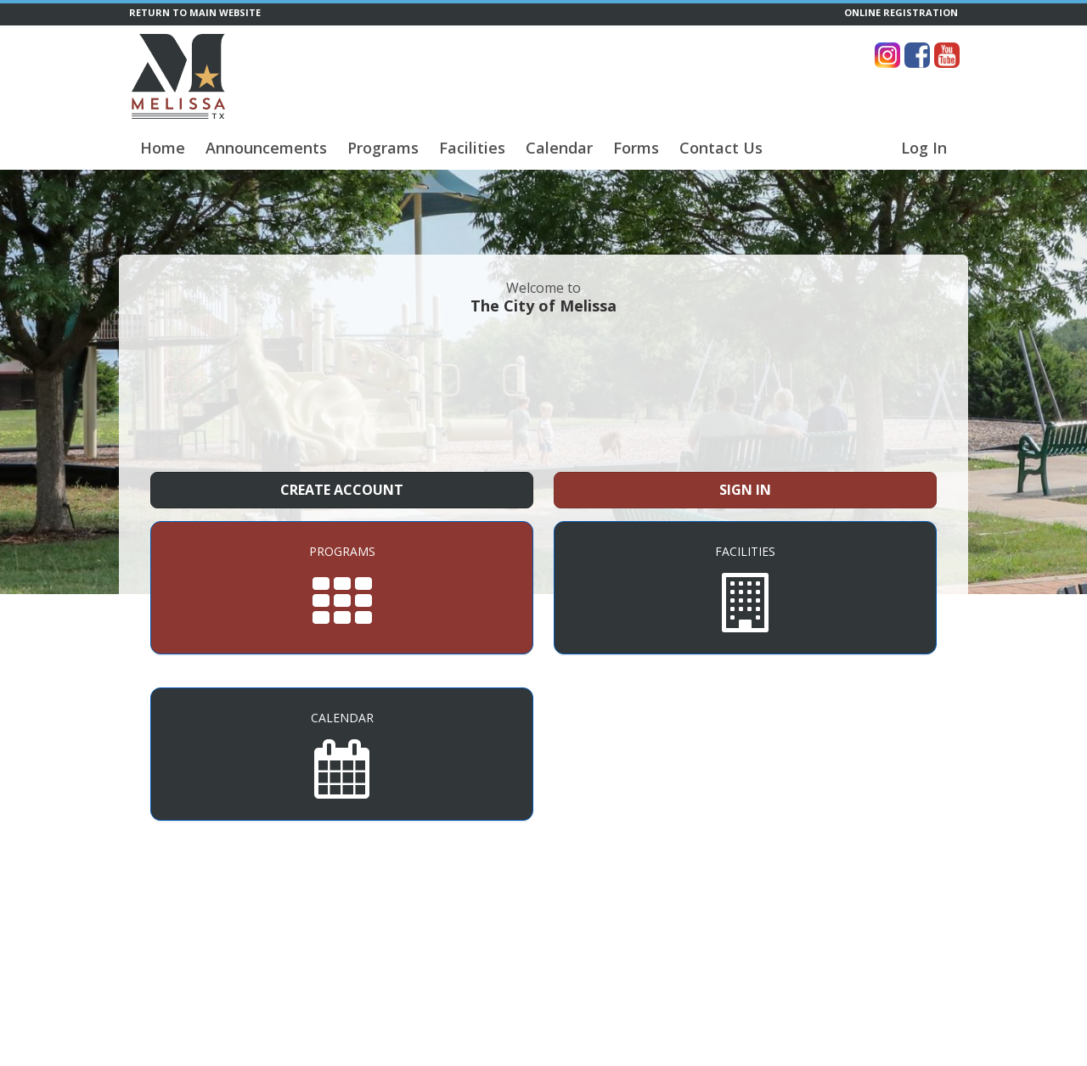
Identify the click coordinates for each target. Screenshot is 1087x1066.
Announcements (266, 147)
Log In (924, 147)
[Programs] (341, 587)
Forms (636, 147)
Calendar (559, 147)
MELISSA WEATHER (543, 391)
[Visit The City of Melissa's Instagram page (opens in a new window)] (887, 55)
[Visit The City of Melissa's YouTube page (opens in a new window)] (947, 55)
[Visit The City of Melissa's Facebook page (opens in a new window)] (917, 55)
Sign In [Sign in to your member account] (745, 489)
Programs (383, 147)
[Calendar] (341, 754)
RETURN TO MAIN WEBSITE (195, 12)
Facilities (472, 147)
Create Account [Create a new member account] (341, 489)
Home (162, 147)
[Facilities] (745, 587)
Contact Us (721, 147)
